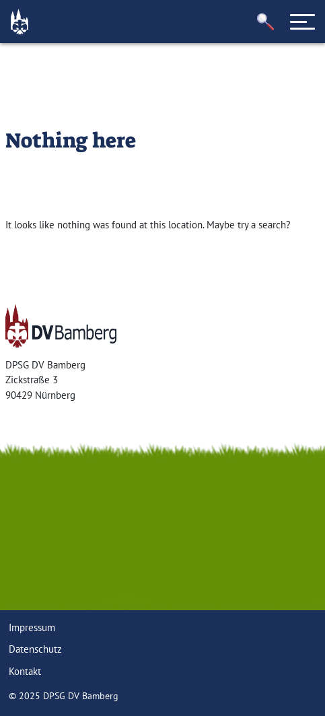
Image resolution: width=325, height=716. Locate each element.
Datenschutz (35, 649)
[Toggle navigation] (302, 21)
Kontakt (25, 671)
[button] (266, 22)
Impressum (32, 627)
